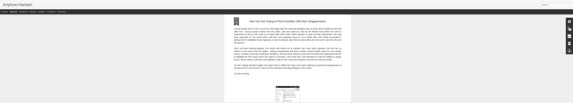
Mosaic (33, 12)
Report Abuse (304, 101)
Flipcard (13, 12)
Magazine (23, 12)
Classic (4, 12)
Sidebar (41, 12)
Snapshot (51, 12)
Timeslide (61, 12)
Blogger (295, 101)
